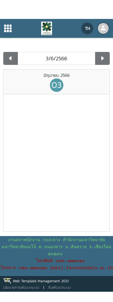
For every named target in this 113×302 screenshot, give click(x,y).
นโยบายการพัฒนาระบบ (21, 287)
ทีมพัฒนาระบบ (59, 287)
